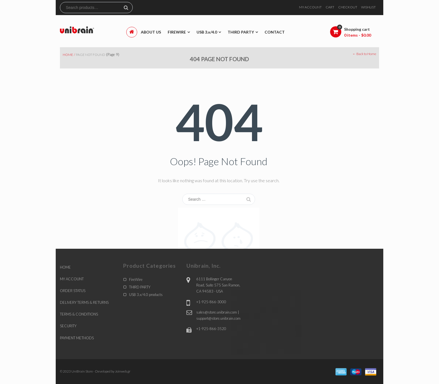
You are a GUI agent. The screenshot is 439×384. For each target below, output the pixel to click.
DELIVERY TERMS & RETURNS (84, 302)
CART (330, 7)
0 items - (357, 35)
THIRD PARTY (139, 287)
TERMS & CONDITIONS (79, 314)
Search (128, 7)
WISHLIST (368, 7)
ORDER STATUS (72, 290)
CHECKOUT (347, 7)
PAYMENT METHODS (77, 338)
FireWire (136, 279)
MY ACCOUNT (310, 7)
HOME (65, 267)
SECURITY (68, 326)
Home (68, 55)
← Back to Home (364, 54)
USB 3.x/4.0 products (146, 294)
